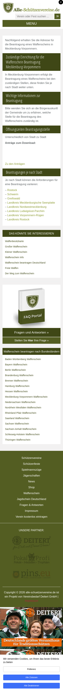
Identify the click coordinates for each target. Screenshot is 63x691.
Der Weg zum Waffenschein (19, 273)
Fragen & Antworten (31, 505)
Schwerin (12, 194)
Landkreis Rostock (18, 219)
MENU (31, 23)
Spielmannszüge (31, 469)
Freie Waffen (11, 268)
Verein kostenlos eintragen (31, 516)
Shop (31, 487)
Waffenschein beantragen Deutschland (25, 262)
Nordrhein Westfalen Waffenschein (23, 407)
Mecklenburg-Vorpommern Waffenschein (26, 396)
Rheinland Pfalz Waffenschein (20, 413)
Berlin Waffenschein (15, 370)
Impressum (31, 510)
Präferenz (31, 670)
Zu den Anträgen (15, 163)
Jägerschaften (31, 475)
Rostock (12, 190)
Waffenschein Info (14, 257)
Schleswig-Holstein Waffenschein (22, 434)
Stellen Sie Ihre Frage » (31, 340)
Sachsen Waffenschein (17, 423)
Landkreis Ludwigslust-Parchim (25, 211)
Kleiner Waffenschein (16, 252)
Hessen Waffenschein (16, 391)
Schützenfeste (31, 463)
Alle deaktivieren (31, 686)
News (31, 481)
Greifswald (13, 198)
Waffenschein (31, 493)
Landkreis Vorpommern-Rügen (25, 215)
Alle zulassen (31, 678)
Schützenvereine (31, 458)
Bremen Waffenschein (16, 380)
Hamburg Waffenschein (17, 386)
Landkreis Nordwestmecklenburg (26, 206)
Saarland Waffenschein (17, 418)
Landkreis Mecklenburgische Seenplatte (31, 202)
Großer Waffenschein (16, 246)
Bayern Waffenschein (16, 364)
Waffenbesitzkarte (14, 241)
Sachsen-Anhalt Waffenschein (20, 429)
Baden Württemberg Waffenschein (23, 359)
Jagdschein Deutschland (31, 499)
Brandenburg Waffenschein (19, 375)
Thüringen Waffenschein (17, 439)
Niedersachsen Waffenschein (20, 402)
